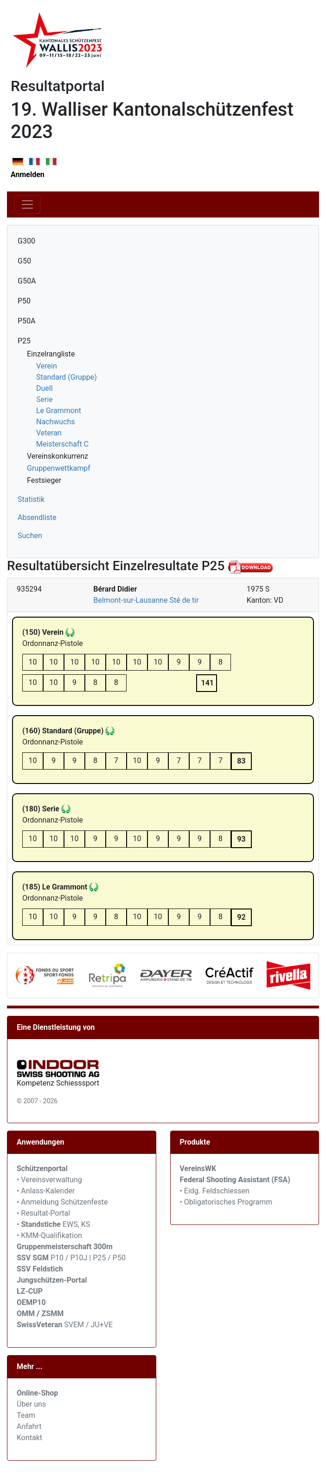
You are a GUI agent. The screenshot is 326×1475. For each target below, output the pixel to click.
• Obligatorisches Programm (226, 1202)
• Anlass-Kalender (46, 1190)
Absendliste (37, 517)
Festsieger (44, 480)
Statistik (31, 499)
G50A (27, 281)
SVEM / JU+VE (88, 1324)
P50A (27, 320)
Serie (44, 399)
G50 (24, 261)
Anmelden (28, 174)
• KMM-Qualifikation (49, 1235)
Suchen (30, 535)
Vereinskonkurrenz (57, 456)
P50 (24, 300)
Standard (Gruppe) (66, 377)
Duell (44, 388)
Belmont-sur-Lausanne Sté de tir (145, 600)
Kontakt (29, 1437)
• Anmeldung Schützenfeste (62, 1202)
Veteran (49, 432)
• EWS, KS (53, 1224)
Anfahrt (29, 1426)
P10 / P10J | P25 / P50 (71, 1257)
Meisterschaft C (62, 444)
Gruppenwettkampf (58, 468)
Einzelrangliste (51, 353)
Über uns (31, 1404)
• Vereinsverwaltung (49, 1179)
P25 (24, 340)
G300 (26, 241)
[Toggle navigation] (27, 204)
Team (26, 1415)
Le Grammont (58, 410)
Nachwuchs (55, 421)
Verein (46, 366)
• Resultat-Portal (43, 1213)
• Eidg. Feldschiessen (214, 1190)
